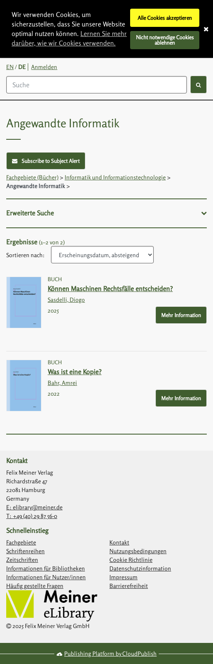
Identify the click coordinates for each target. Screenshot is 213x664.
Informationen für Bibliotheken (45, 568)
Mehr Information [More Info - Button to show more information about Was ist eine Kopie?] (181, 398)
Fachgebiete (21, 542)
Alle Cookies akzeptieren (165, 17)
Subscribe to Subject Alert (46, 161)
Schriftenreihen (25, 550)
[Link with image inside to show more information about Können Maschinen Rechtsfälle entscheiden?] (24, 302)
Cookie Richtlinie (130, 559)
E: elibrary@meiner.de (34, 507)
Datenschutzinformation (140, 568)
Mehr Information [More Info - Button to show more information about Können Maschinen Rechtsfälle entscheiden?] (181, 315)
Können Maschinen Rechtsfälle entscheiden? (110, 288)
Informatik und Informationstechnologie (115, 177)
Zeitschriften (22, 559)
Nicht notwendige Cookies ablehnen (165, 40)
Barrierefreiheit (128, 585)
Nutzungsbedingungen (138, 550)
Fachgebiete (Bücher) (32, 177)
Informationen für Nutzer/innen (46, 576)
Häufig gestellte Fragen (34, 585)
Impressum (123, 576)
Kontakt (119, 542)
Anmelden (44, 66)
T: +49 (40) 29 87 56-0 (31, 515)
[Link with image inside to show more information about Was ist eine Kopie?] (24, 385)
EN (10, 66)
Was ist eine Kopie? (75, 372)
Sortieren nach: (25, 254)
